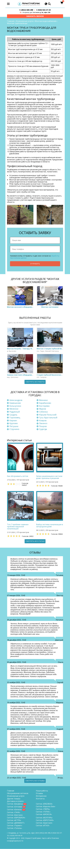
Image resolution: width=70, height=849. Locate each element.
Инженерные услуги (24, 21)
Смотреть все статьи (35, 541)
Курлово (13, 423)
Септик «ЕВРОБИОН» (16, 818)
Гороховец (14, 417)
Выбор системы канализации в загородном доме (49, 526)
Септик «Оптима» (14, 807)
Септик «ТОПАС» (43, 812)
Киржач (13, 420)
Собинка (43, 411)
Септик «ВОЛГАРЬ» (44, 818)
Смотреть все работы (35, 382)
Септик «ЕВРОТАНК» (45, 820)
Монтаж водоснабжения (45, 21)
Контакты (40, 798)
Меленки (13, 409)
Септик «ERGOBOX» (44, 804)
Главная (10, 21)
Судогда (43, 429)
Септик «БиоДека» (15, 804)
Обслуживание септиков (17, 793)
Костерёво (44, 406)
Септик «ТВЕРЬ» (43, 809)
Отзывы (39, 793)
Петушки (13, 426)
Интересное (41, 796)
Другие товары (13, 798)
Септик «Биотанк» (15, 815)
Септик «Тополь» (14, 828)
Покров (43, 426)
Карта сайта (46, 838)
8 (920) (16, 836)
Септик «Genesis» (14, 809)
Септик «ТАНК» (13, 812)
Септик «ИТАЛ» (42, 825)
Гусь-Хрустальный (48, 417)
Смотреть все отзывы (35, 781)
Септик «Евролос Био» (45, 806)
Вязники (43, 400)
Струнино (14, 429)
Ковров (42, 420)
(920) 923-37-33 (43, 10)
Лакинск (43, 423)
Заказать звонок (35, 16)
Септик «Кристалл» (44, 823)
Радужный (14, 411)
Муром (42, 409)
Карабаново (45, 403)
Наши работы (42, 791)
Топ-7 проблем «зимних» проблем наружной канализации (18, 527)
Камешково (15, 403)
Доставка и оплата (15, 801)
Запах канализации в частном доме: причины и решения (49, 477)
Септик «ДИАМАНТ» (16, 823)
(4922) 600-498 (26, 10)
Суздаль (13, 414)
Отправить (35, 264)
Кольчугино (15, 406)
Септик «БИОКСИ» (44, 814)
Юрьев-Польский (47, 414)
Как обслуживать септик (17, 476)
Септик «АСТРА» (14, 820)
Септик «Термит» (14, 825)
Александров (15, 400)
